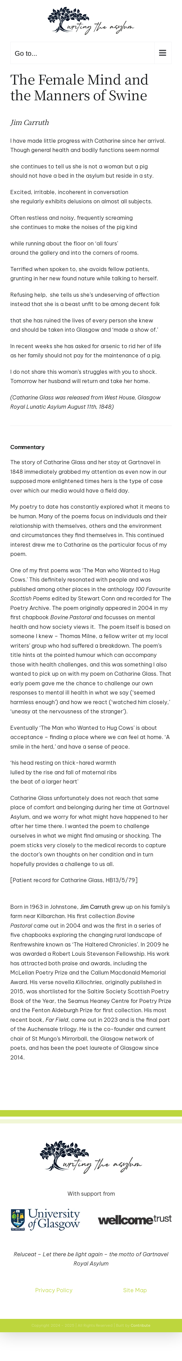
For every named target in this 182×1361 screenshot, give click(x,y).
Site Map (135, 1290)
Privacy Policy (54, 1290)
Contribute (141, 1325)
